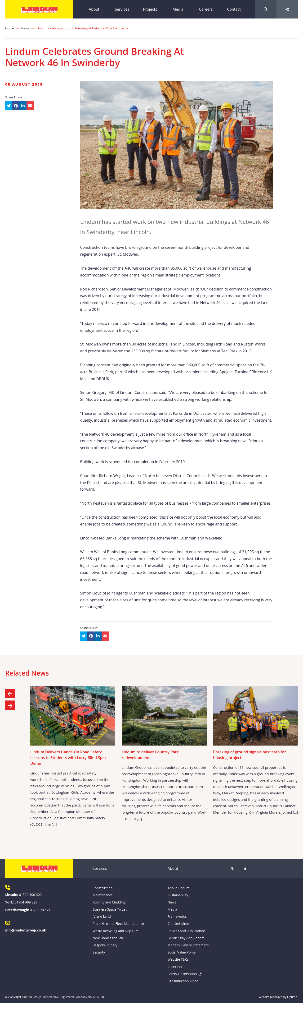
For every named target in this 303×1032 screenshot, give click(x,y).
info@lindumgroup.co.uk (25, 930)
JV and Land (102, 916)
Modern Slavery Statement (188, 945)
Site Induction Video (183, 981)
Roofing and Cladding (109, 902)
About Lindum (179, 888)
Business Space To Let (109, 909)
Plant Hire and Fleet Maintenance (118, 923)
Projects (150, 9)
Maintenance (103, 895)
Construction (102, 888)
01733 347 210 (41, 910)
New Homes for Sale (108, 938)
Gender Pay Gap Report (186, 938)
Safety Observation (182, 974)
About (94, 9)
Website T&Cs (178, 959)
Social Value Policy (182, 952)
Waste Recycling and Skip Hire (115, 931)
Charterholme (178, 923)
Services (122, 9)
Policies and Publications (186, 931)
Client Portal (177, 966)
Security (99, 952)
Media (178, 9)
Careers (206, 9)
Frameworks (177, 916)
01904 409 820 (26, 902)
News (25, 28)
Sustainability (178, 895)
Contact (234, 9)
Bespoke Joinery (105, 945)
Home (9, 28)
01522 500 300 (30, 894)
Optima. (292, 997)
